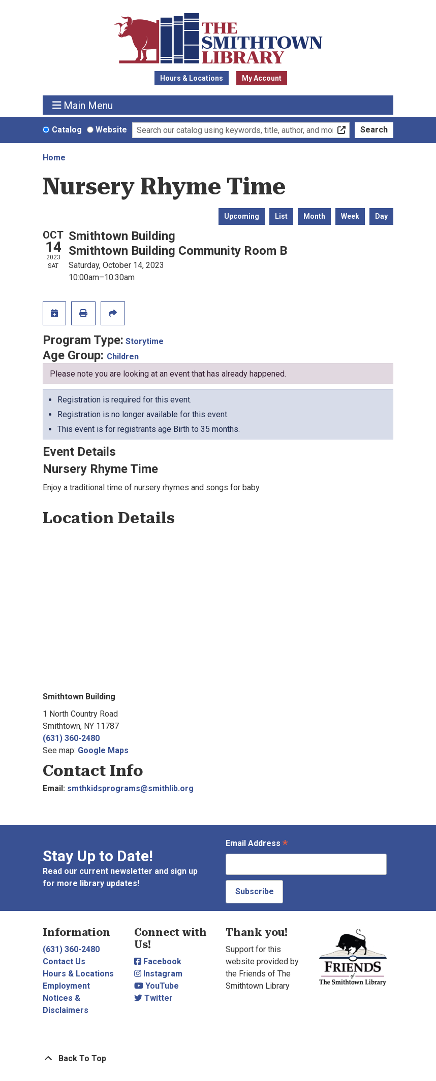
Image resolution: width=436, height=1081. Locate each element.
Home (54, 157)
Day (381, 216)
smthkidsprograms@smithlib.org (130, 788)
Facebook (157, 961)
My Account (262, 78)
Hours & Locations (191, 78)
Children (123, 356)
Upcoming (241, 216)
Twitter (153, 998)
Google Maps (103, 750)
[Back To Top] (218, 1058)
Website (111, 129)
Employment (66, 986)
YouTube (156, 986)
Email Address (257, 844)
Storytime (145, 341)
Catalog (67, 129)
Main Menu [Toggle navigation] (82, 105)
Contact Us (64, 961)
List (281, 216)
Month (314, 216)
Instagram (158, 973)
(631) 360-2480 (71, 738)
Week (350, 216)
